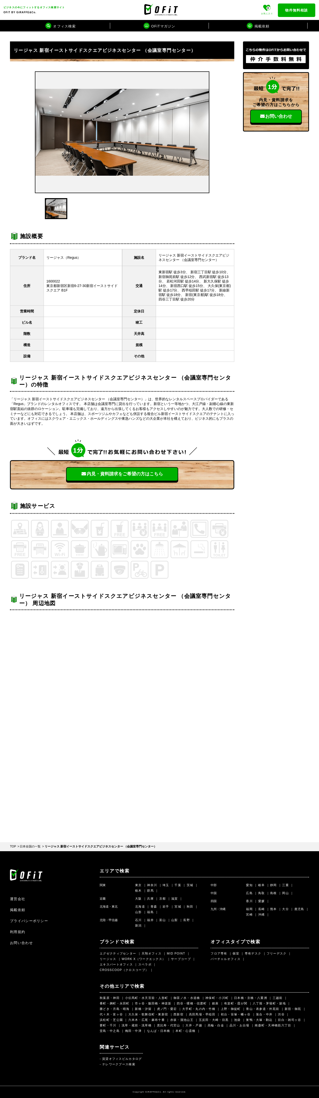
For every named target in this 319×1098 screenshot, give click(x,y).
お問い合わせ (276, 116)
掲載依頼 (17, 910)
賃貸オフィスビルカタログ (122, 1059)
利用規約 (17, 932)
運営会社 (17, 899)
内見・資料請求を (122, 473)
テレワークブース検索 (118, 1064)
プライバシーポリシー (29, 921)
